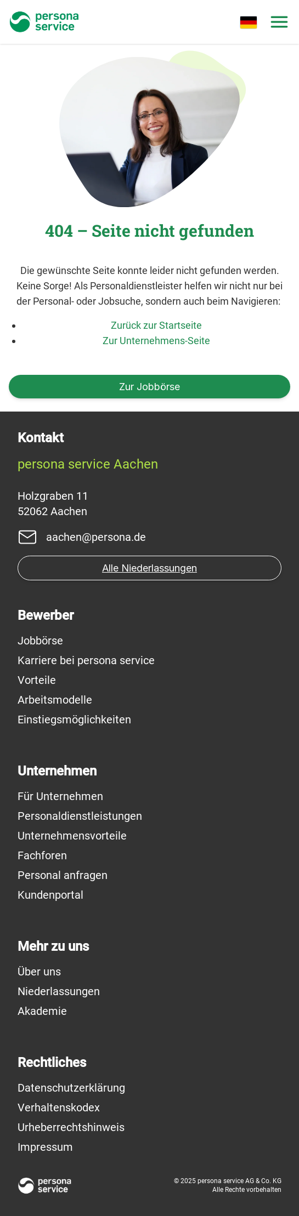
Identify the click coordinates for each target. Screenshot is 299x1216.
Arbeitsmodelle (55, 699)
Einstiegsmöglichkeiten (74, 719)
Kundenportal (50, 894)
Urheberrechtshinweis (71, 1127)
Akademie (42, 1011)
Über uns (39, 971)
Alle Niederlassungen (149, 568)
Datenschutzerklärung (71, 1087)
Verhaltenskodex (59, 1107)
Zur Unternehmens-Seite (156, 340)
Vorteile (37, 680)
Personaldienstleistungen (80, 816)
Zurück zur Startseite (156, 325)
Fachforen (42, 855)
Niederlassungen (59, 991)
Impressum (45, 1147)
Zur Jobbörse (149, 386)
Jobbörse (40, 640)
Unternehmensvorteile (72, 835)
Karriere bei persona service (86, 660)
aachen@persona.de (96, 537)
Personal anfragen (63, 875)
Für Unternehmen (60, 796)
